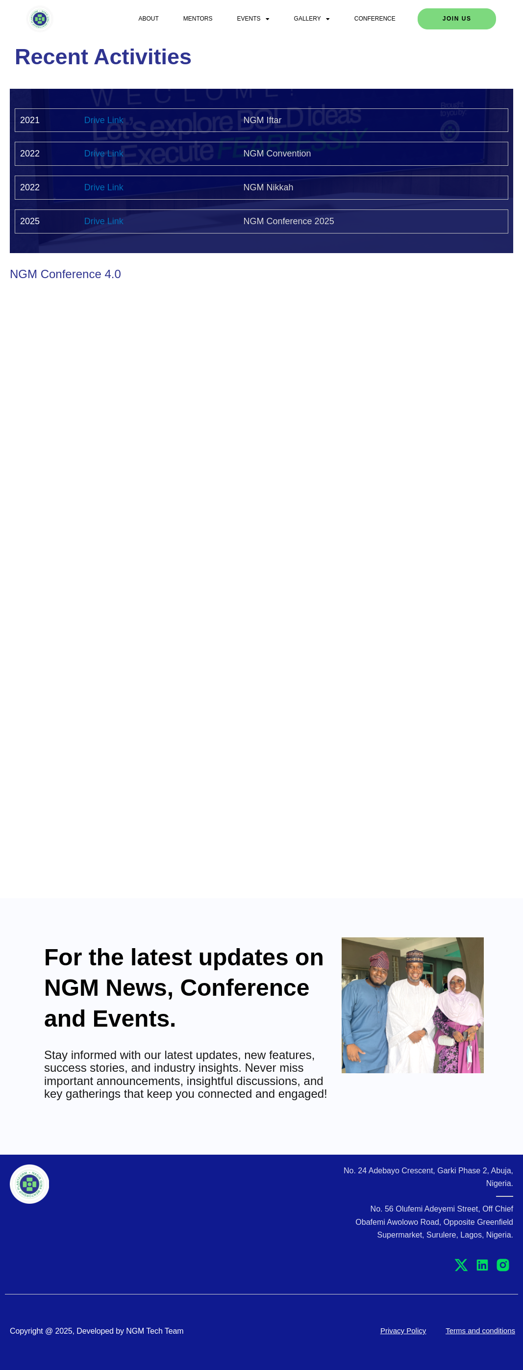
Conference (375, 18)
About (148, 18)
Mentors (198, 18)
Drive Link (104, 120)
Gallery (312, 19)
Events (253, 19)
